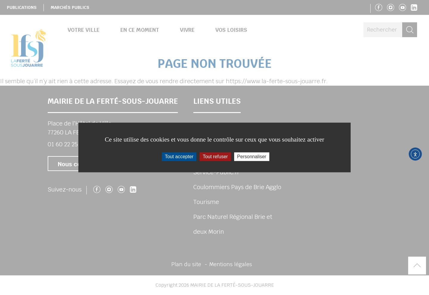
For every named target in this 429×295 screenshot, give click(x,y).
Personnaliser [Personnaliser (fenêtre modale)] (251, 156)
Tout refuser (215, 156)
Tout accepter (179, 156)
